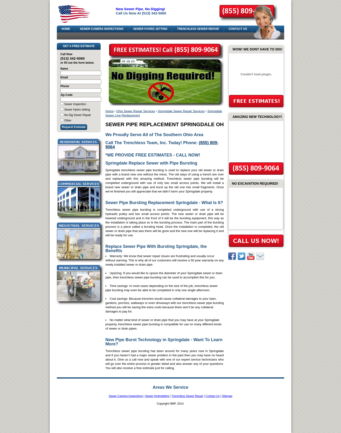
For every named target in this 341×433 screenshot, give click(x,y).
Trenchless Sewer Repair (187, 396)
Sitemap (227, 396)
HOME (66, 29)
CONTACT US (238, 29)
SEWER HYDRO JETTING (150, 29)
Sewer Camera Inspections (126, 396)
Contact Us (213, 396)
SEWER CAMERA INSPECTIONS (101, 29)
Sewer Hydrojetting (157, 396)
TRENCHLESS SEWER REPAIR (198, 29)
